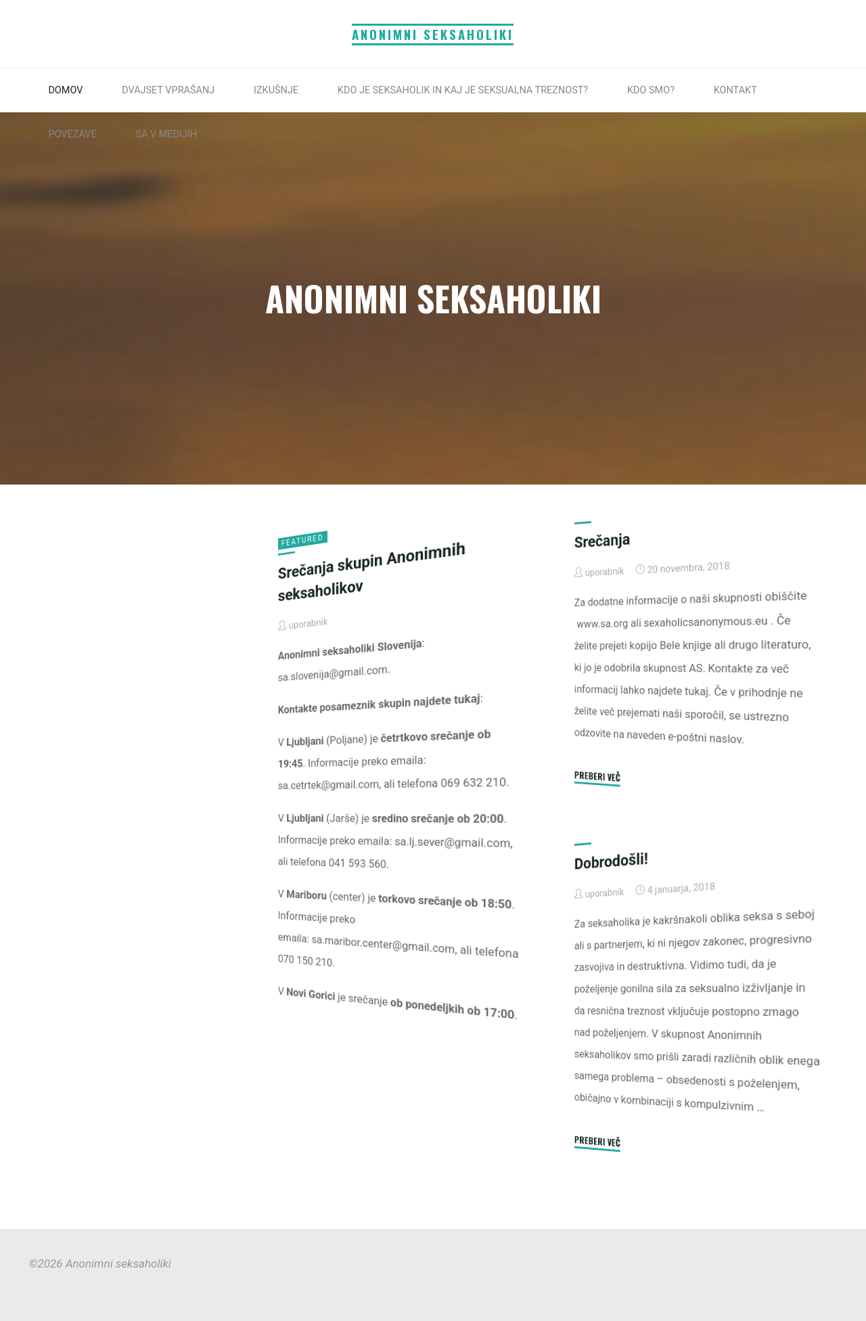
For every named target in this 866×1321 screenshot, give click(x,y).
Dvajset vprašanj (168, 90)
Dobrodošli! (611, 861)
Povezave (72, 134)
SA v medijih (166, 134)
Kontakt (735, 90)
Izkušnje (276, 90)
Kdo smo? (651, 90)
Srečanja (602, 540)
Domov (65, 90)
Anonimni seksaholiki (433, 34)
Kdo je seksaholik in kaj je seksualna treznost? (463, 90)
